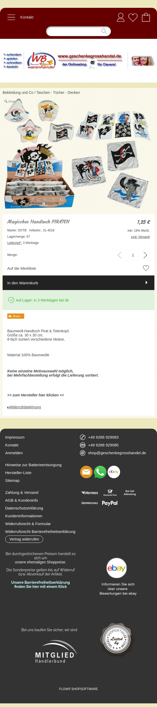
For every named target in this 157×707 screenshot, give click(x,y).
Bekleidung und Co (18, 92)
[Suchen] (78, 31)
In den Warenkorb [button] (22, 283)
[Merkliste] (133, 17)
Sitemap (12, 480)
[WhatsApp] (100, 471)
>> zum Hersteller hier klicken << (35, 395)
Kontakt (27, 17)
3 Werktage (23, 243)
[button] (11, 17)
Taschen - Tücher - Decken (58, 92)
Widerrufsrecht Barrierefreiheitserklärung (40, 531)
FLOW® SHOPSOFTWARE (78, 689)
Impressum (14, 437)
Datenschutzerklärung (24, 508)
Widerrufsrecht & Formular (28, 523)
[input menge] (133, 255)
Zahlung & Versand (21, 492)
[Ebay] (113, 471)
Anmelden (120, 17)
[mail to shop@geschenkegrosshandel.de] (86, 471)
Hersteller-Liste (18, 472)
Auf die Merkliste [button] (21, 268)
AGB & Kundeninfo (21, 500)
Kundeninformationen (23, 516)
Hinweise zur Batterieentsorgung (33, 465)
